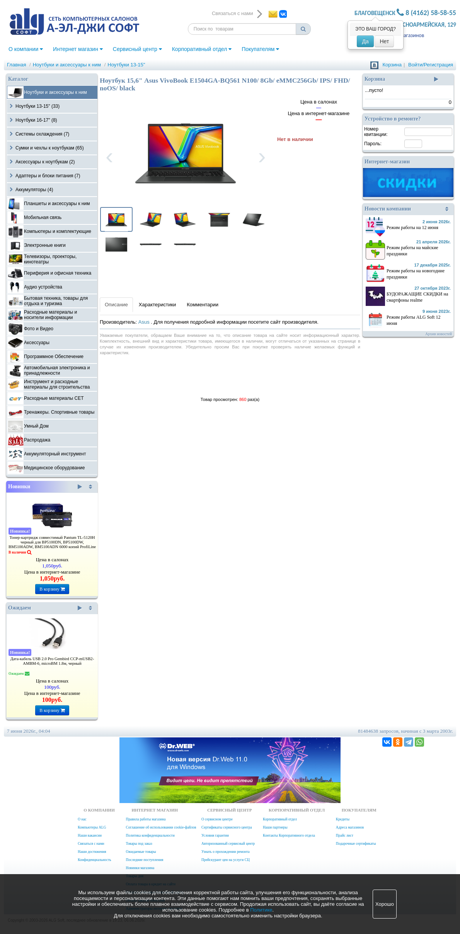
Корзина (392, 65)
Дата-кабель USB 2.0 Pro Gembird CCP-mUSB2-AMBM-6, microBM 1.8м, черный (52, 661)
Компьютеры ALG (92, 827)
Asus (144, 322)
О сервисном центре (217, 819)
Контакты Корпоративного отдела (289, 835)
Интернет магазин (78, 49)
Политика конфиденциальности (150, 835)
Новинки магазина (140, 868)
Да (365, 41)
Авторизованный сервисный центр (228, 844)
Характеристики (157, 304)
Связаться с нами (91, 844)
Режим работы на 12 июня (412, 227)
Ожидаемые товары (141, 852)
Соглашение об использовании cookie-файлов (161, 827)
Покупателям (260, 49)
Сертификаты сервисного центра (226, 827)
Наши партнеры (275, 827)
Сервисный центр (137, 49)
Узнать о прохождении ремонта (225, 852)
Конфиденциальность (94, 860)
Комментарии (202, 304)
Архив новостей (438, 334)
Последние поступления (144, 860)
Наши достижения (92, 852)
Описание (116, 304)
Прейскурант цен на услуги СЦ (225, 860)
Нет (384, 41)
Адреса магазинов (350, 827)
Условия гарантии (215, 835)
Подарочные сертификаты (356, 844)
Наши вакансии (90, 835)
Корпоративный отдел (202, 49)
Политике (261, 910)
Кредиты (342, 819)
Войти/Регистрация (430, 65)
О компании (26, 49)
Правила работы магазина (145, 819)
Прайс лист (344, 835)
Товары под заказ (139, 844)
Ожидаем (45, 608)
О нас (82, 819)
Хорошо (384, 904)
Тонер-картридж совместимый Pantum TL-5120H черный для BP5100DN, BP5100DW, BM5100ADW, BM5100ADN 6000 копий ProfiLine (52, 542)
